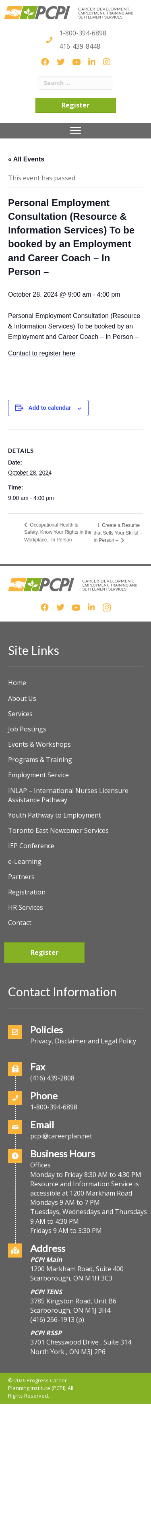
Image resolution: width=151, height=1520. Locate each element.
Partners (21, 876)
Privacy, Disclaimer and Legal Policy (83, 1041)
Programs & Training (40, 759)
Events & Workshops (39, 744)
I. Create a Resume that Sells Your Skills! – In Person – (117, 532)
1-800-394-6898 (82, 33)
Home (17, 682)
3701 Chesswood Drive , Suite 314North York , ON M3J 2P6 (80, 1347)
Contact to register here (41, 353)
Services (20, 713)
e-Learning (24, 861)
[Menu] (75, 130)
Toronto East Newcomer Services (58, 830)
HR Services (25, 907)
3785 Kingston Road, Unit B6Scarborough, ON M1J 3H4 (73, 1306)
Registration (27, 892)
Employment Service (38, 774)
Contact (19, 922)
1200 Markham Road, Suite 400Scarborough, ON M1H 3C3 (77, 1273)
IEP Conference (31, 845)
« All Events (26, 159)
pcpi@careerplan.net (61, 1136)
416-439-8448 (79, 46)
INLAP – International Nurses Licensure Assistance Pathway (68, 795)
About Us (22, 698)
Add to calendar (50, 408)
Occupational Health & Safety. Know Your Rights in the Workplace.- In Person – (57, 532)
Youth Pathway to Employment (54, 815)
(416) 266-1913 (52, 1319)
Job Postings (27, 729)
